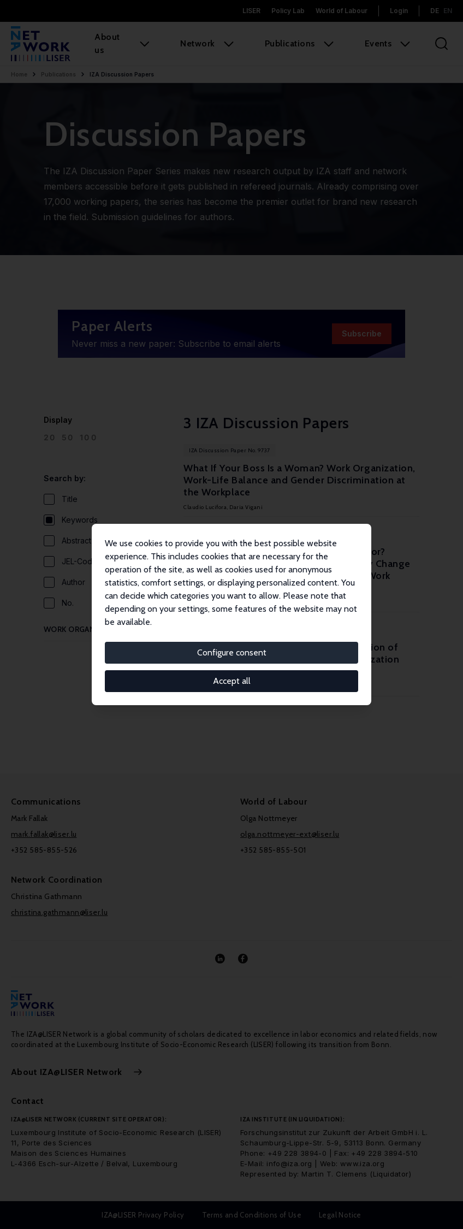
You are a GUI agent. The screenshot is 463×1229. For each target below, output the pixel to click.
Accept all (232, 681)
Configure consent (231, 652)
